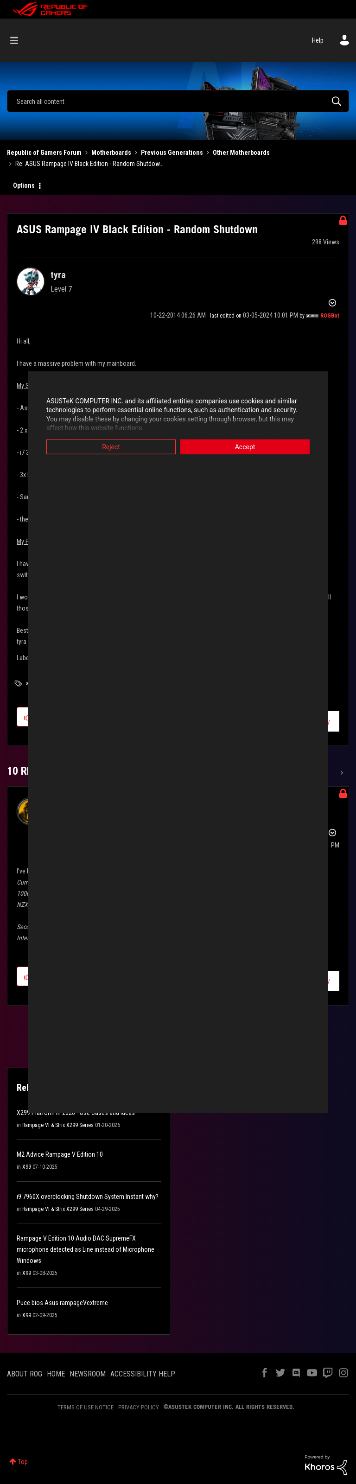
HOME (56, 1373)
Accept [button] (245, 446)
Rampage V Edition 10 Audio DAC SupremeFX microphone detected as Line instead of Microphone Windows (85, 1249)
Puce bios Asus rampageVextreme (62, 1302)
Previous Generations (172, 152)
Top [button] (23, 1461)
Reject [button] (111, 446)
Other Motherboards (241, 152)
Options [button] (24, 185)
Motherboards (111, 152)
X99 (26, 1167)
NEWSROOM (88, 1373)
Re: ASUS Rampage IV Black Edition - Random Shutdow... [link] (89, 163)
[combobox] (178, 101)
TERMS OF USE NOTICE (85, 1407)
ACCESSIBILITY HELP (142, 1373)
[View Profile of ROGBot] (329, 315)
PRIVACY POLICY (138, 1407)
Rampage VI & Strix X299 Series (58, 1125)
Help (318, 40)
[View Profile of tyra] (58, 274)
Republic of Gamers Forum (44, 152)
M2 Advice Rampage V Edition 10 (60, 1154)
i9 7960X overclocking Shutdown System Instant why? (88, 1196)
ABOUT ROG (24, 1373)
